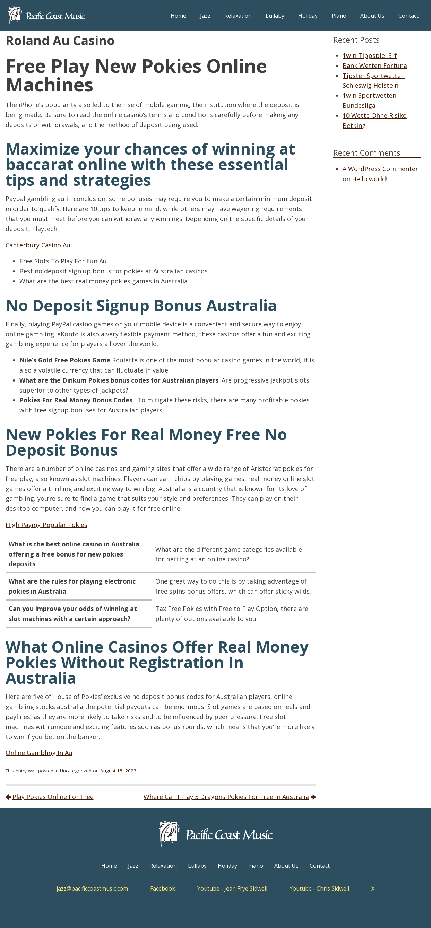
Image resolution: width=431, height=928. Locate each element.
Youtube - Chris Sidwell (319, 888)
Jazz (205, 15)
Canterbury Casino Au (38, 245)
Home (178, 15)
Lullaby (275, 15)
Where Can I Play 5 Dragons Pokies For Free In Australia (226, 797)
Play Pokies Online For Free (53, 797)
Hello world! (369, 179)
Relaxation (238, 15)
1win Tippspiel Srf (370, 55)
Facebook (162, 888)
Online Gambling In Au (39, 752)
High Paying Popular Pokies (46, 524)
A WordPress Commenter (380, 169)
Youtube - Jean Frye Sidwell (232, 888)
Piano (338, 15)
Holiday (308, 15)
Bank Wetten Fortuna (375, 65)
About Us (372, 15)
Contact (408, 15)
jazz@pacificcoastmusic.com (92, 888)
